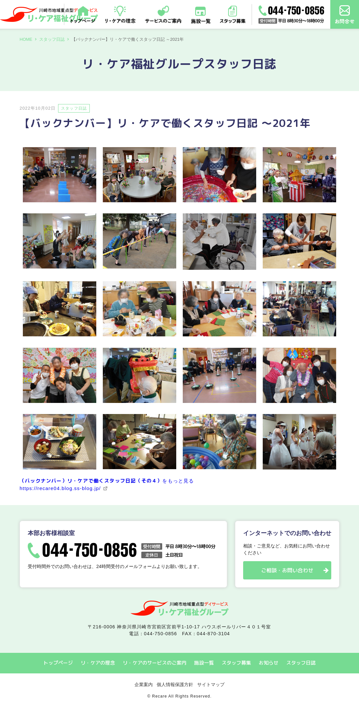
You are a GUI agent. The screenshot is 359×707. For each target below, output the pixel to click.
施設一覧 (204, 662)
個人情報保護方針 (175, 684)
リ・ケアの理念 (98, 662)
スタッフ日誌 (52, 39)
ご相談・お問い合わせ (287, 570)
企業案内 (143, 684)
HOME (26, 39)
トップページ (58, 662)
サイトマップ (211, 684)
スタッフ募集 (236, 662)
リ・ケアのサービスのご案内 (154, 662)
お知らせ (268, 662)
